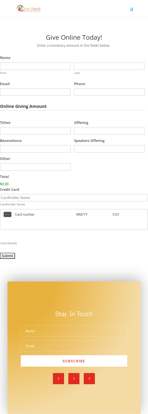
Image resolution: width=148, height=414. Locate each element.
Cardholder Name (12, 204)
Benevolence (11, 141)
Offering (81, 122)
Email (5, 84)
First (3, 73)
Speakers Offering (89, 141)
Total (4, 177)
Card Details (8, 233)
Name (5, 58)
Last (77, 73)
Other (5, 159)
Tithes (5, 122)
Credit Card (9, 189)
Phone (79, 84)
